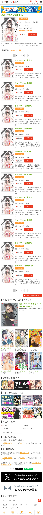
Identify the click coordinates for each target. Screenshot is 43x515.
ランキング (13, 505)
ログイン (36, 2)
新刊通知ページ (24, 453)
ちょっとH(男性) (7, 432)
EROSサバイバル (34, 371)
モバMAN (27, 25)
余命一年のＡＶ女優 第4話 (23, 129)
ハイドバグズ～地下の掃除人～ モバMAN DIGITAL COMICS (21, 371)
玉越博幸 (35, 22)
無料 (35, 505)
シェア (12, 468)
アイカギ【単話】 (6, 371)
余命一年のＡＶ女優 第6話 (23, 174)
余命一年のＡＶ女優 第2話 (23, 83)
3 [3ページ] (18, 55)
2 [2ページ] (16, 55)
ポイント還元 (24, 18)
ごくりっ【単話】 (6, 348)
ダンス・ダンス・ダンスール (35, 348)
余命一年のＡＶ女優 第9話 (23, 243)
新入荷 (5, 505)
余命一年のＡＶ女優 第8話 (23, 220)
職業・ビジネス (27, 428)
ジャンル (28, 505)
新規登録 (30, 2)
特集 (21, 505)
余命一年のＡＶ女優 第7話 (23, 197)
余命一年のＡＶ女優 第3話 (23, 106)
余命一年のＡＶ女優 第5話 (23, 151)
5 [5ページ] (23, 55)
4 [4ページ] (21, 55)
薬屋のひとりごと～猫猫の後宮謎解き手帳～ (21, 348)
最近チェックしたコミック (10, 508)
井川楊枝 (27, 22)
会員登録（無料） (7, 443)
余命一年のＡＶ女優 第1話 (23, 60)
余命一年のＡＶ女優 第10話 (24, 266)
